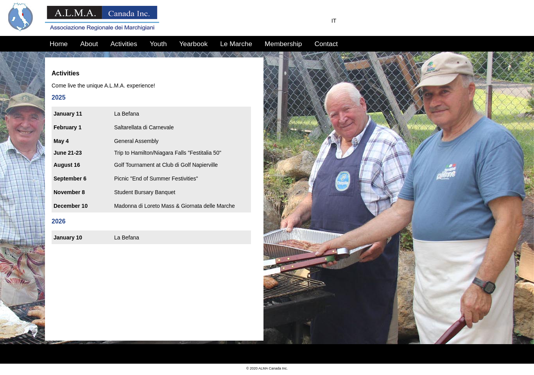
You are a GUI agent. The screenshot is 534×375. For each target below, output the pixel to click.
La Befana (126, 114)
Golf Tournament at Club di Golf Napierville (166, 165)
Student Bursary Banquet (144, 192)
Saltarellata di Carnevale (144, 127)
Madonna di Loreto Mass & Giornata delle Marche (174, 206)
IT (334, 21)
